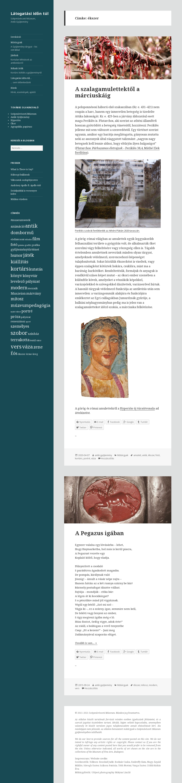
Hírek (27, 90)
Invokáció (16, 36)
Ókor (13, 123)
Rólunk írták (27, 70)
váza (27, 346)
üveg (35, 354)
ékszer (21, 354)
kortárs (20, 268)
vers (16, 346)
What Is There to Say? (22, 169)
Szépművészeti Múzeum (23, 113)
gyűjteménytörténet (25, 249)
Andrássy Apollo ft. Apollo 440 (26, 185)
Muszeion (18, 293)
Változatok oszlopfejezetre (24, 180)
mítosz (17, 299)
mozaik (33, 288)
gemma (21, 245)
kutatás (36, 269)
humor (17, 255)
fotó (14, 244)
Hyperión (16, 120)
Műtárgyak (27, 46)
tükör (38, 340)
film (36, 238)
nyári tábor (16, 311)
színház (33, 334)
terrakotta (20, 339)
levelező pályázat (25, 281)
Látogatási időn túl (30, 13)
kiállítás (19, 262)
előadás (28, 239)
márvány (33, 293)
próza (15, 316)
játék (28, 255)
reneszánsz (18, 321)
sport (28, 321)
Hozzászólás (107, 458)
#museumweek (20, 220)
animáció (18, 226)
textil (33, 340)
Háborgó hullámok (20, 174)
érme (29, 354)
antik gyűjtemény (103, 455)
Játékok (27, 59)
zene (38, 347)
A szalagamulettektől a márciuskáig (107, 92)
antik (31, 225)
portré (27, 310)
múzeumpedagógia (30, 305)
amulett (137, 455)
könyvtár (30, 275)
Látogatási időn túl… (27, 80)
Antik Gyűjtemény (20, 117)
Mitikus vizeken (19, 199)
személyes (20, 326)
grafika (36, 245)
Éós (14, 353)
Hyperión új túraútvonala (137, 408)
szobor (19, 332)
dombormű (22, 232)
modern (19, 287)
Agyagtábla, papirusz (21, 126)
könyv (16, 275)
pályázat (26, 317)
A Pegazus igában (99, 533)
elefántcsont (17, 239)
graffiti (28, 245)
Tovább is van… (85, 643)
